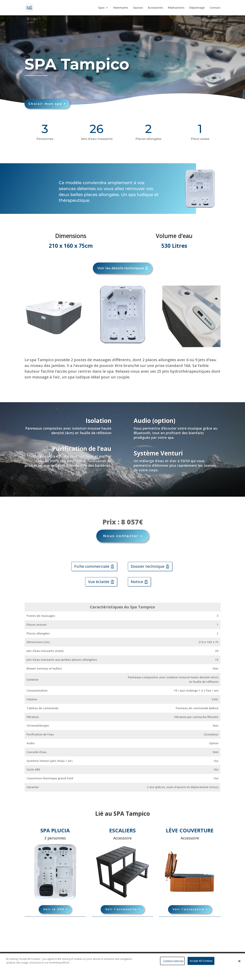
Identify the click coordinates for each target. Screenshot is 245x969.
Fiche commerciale (91, 562)
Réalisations (176, 7)
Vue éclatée (98, 578)
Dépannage (197, 7)
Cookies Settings (173, 960)
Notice (137, 578)
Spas (101, 7)
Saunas (138, 7)
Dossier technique (147, 562)
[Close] (239, 961)
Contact (215, 7)
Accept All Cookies (201, 960)
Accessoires (155, 7)
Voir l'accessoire (121, 905)
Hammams (120, 7)
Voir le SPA (53, 905)
